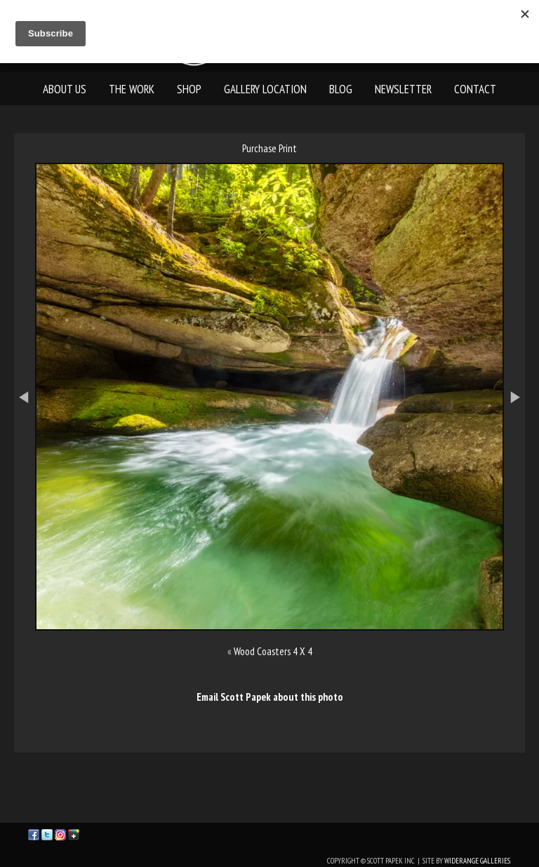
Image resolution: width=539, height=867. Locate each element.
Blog (340, 89)
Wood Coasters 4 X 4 (273, 651)
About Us (64, 89)
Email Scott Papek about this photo (270, 697)
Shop (189, 89)
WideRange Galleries (477, 861)
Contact (475, 89)
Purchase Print (269, 148)
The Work (131, 89)
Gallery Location (265, 89)
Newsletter (403, 89)
